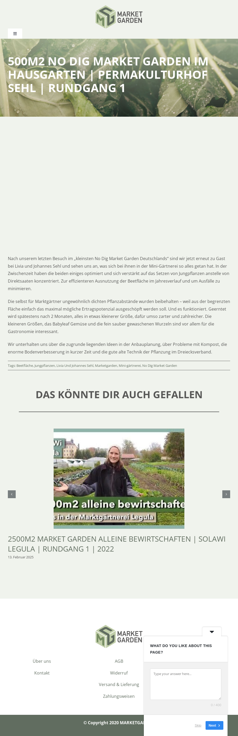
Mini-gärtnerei (130, 365)
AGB (119, 661)
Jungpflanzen (45, 365)
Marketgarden (106, 365)
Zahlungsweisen (119, 696)
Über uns (42, 661)
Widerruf (119, 673)
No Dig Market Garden (159, 365)
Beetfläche (24, 365)
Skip (198, 725)
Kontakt (42, 673)
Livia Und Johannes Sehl (74, 365)
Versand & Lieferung (119, 684)
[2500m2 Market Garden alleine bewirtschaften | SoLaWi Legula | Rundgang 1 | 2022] (119, 431)
